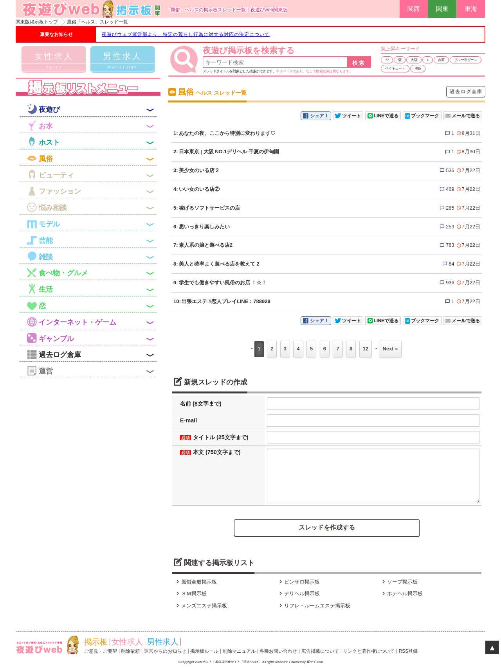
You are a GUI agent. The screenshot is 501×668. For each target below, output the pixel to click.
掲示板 (96, 641)
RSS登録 (408, 651)
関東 (442, 8)
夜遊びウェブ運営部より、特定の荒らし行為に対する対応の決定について (186, 34)
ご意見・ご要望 (100, 651)
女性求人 (127, 641)
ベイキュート (395, 68)
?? (387, 60)
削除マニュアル (239, 651)
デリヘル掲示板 (298, 593)
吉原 (441, 60)
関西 (413, 8)
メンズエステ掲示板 (200, 606)
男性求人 (162, 641)
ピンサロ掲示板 (298, 582)
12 (365, 349)
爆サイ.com (314, 662)
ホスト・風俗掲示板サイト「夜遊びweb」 (232, 662)
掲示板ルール (204, 651)
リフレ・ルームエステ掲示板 (313, 606)
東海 (471, 8)
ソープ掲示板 (399, 582)
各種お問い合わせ (278, 651)
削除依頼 (130, 651)
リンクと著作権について (369, 651)
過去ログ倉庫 (466, 91)
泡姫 (417, 68)
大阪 (414, 60)
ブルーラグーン (466, 60)
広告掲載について (320, 651)
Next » (390, 349)
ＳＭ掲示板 (190, 593)
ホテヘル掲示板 (401, 593)
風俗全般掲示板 (195, 582)
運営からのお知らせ (165, 651)
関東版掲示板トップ (37, 22)
